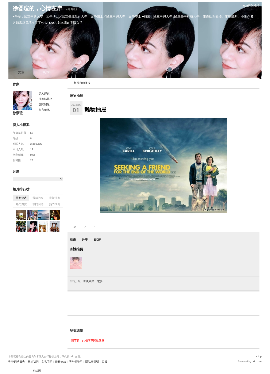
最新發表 (21, 197)
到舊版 (72, 9)
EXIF (97, 239)
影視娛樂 (88, 281)
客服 (104, 361)
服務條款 (60, 361)
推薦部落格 (45, 98)
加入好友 (44, 93)
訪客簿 (72, 72)
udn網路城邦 (251, 5)
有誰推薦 (76, 249)
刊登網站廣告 (16, 361)
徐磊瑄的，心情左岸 (37, 8)
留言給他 (44, 109)
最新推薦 (54, 197)
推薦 (73, 239)
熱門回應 (37, 204)
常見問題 (46, 361)
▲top (258, 356)
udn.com (257, 361)
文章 (21, 72)
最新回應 (37, 197)
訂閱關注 (44, 104)
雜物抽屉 (76, 96)
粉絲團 (37, 370)
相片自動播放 (82, 82)
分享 (85, 239)
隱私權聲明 (92, 361)
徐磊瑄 (18, 113)
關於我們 (33, 361)
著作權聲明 (75, 361)
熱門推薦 (54, 204)
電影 (100, 281)
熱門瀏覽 (21, 204)
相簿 (46, 72)
